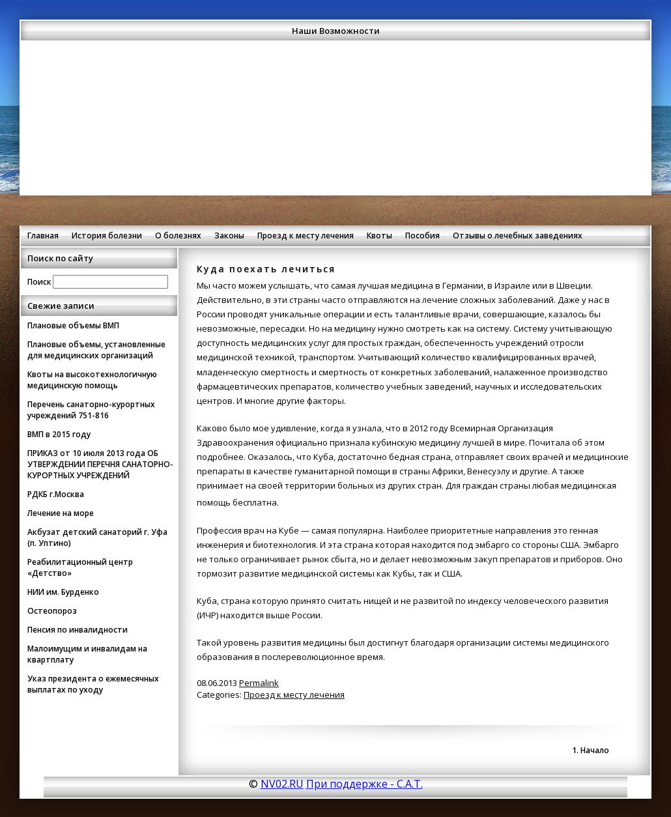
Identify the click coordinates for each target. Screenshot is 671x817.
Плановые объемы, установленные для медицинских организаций (96, 350)
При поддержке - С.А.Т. (364, 784)
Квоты (379, 235)
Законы (229, 235)
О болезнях (178, 235)
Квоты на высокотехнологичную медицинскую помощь (92, 380)
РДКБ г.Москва (55, 494)
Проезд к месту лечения (305, 235)
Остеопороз (52, 610)
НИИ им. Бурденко (63, 591)
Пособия (422, 235)
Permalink (259, 683)
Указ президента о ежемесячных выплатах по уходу (93, 684)
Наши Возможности (336, 30)
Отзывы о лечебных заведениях (517, 235)
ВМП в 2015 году (59, 434)
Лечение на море (60, 513)
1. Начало (590, 750)
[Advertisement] (335, 133)
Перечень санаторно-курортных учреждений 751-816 (91, 410)
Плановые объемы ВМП (73, 325)
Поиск (39, 281)
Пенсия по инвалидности (77, 629)
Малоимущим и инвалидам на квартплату (87, 654)
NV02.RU (282, 784)
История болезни (107, 235)
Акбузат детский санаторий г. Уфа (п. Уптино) (97, 537)
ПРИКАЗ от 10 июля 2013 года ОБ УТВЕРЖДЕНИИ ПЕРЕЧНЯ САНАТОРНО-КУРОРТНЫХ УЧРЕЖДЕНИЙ (100, 464)
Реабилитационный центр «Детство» (80, 567)
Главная (43, 235)
